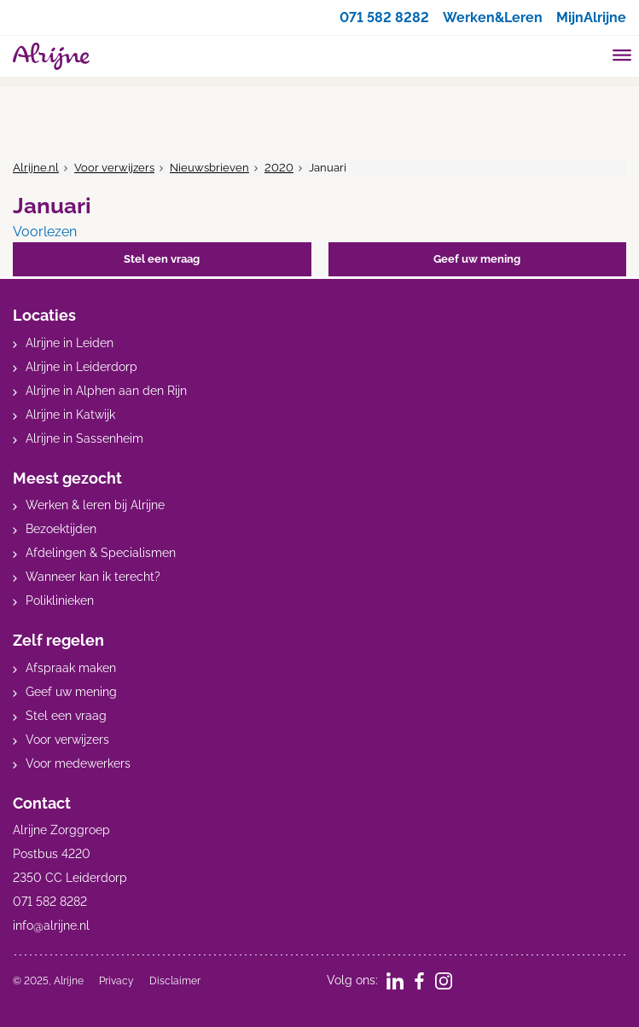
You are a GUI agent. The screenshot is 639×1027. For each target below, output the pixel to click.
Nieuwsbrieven (209, 167)
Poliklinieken (60, 600)
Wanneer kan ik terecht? (93, 576)
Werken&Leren (493, 17)
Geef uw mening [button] (476, 258)
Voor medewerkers (78, 763)
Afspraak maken (71, 668)
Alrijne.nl (36, 167)
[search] (589, 54)
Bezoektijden (61, 529)
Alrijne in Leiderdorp (81, 367)
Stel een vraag (66, 715)
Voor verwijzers (114, 167)
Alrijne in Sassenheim (84, 438)
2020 (278, 167)
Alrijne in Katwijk (70, 414)
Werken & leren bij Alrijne (95, 505)
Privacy (116, 981)
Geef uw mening (71, 692)
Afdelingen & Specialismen (101, 553)
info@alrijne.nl (51, 925)
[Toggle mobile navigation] (622, 57)
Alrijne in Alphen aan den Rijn (106, 390)
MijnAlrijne (591, 17)
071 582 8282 (384, 17)
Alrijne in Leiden (69, 343)
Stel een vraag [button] (162, 258)
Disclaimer (174, 981)
